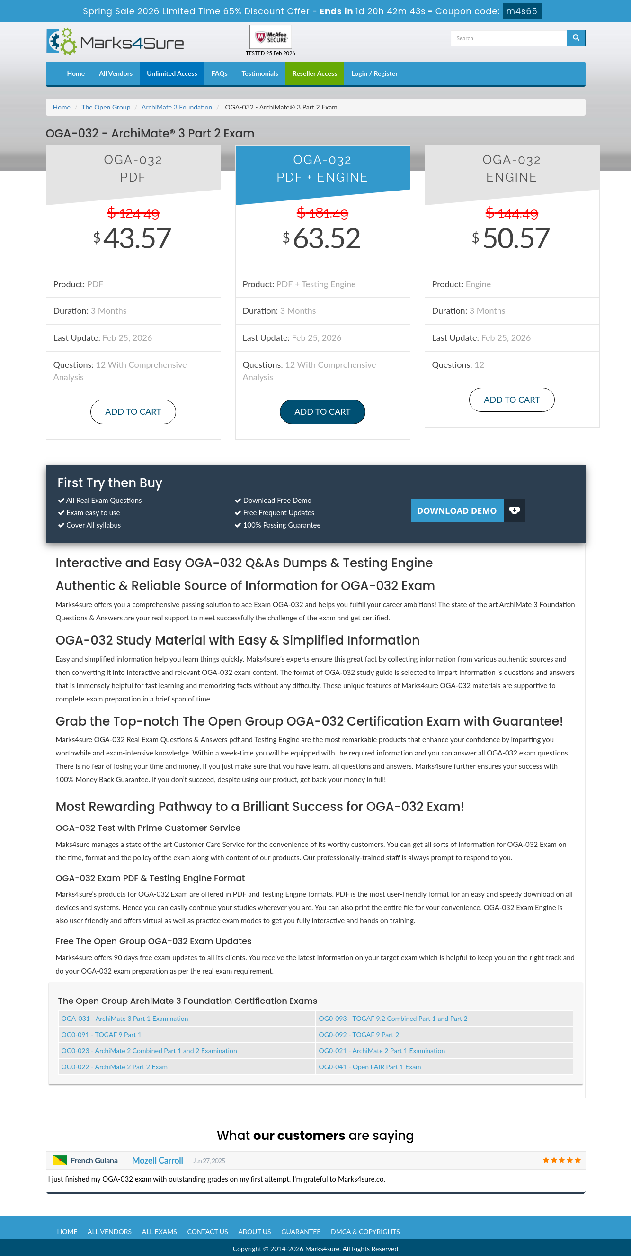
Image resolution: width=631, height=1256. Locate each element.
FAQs (220, 73)
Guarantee (300, 1229)
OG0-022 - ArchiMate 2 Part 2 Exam (115, 1065)
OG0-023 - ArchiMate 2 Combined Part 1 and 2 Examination (149, 1049)
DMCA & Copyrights (365, 1229)
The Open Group (105, 107)
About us (254, 1229)
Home (76, 73)
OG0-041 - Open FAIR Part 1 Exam (370, 1065)
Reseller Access (315, 73)
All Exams (159, 1229)
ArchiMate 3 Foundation (177, 107)
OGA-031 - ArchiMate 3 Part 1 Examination (125, 1016)
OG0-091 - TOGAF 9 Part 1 (102, 1032)
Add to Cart (133, 411)
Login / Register (374, 73)
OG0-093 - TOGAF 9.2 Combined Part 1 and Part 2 (393, 1016)
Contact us (207, 1229)
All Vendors (116, 73)
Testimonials (260, 73)
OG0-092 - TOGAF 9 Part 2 (359, 1032)
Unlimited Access (172, 73)
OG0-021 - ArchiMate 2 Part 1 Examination (382, 1049)
